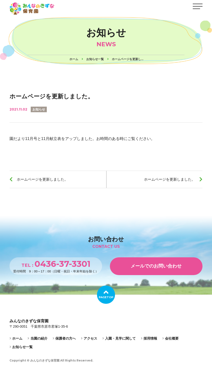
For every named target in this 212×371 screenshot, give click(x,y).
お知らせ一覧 (21, 349)
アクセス (89, 341)
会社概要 (170, 341)
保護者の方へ (64, 341)
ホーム (16, 341)
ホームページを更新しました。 (44, 180)
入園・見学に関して (119, 341)
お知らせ (39, 109)
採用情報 (149, 341)
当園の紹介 (37, 341)
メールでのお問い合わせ (156, 268)
